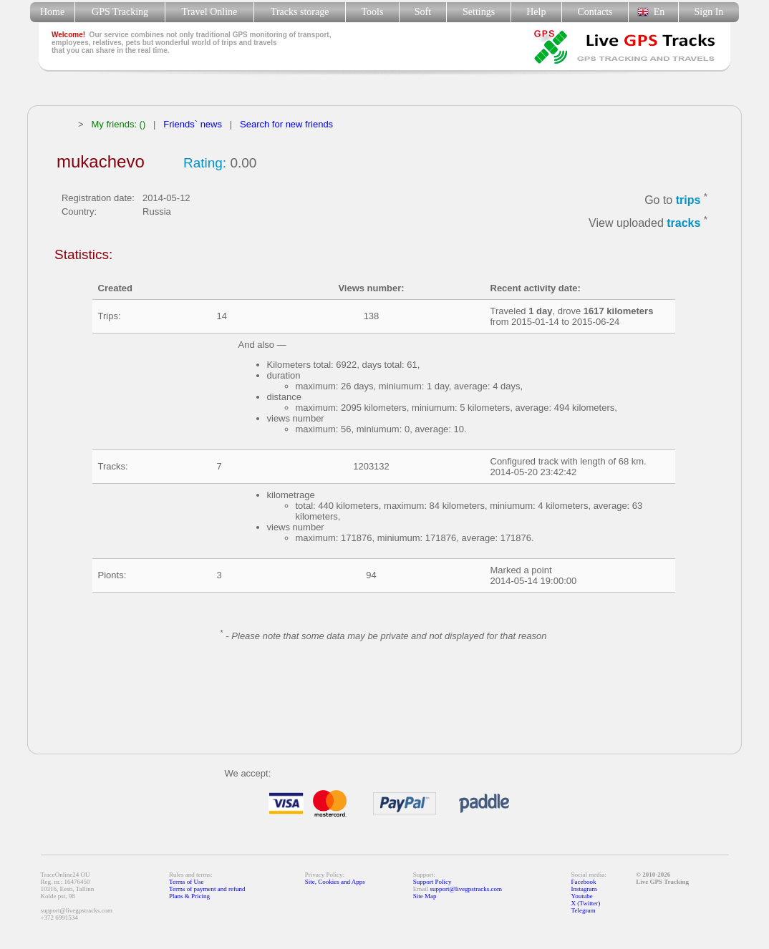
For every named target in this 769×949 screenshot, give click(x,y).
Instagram (584, 888)
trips (688, 200)
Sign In (708, 11)
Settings (479, 11)
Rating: (204, 162)
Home (52, 11)
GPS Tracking (120, 11)
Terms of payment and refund (207, 888)
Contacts (595, 11)
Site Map (425, 896)
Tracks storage (300, 11)
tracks (683, 224)
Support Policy (432, 881)
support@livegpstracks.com (466, 888)
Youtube (582, 896)
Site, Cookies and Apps (335, 881)
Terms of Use (186, 881)
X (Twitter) (586, 903)
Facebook (583, 881)
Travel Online (209, 11)
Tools (373, 11)
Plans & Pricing (189, 896)
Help (536, 11)
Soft (423, 11)
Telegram (583, 910)
